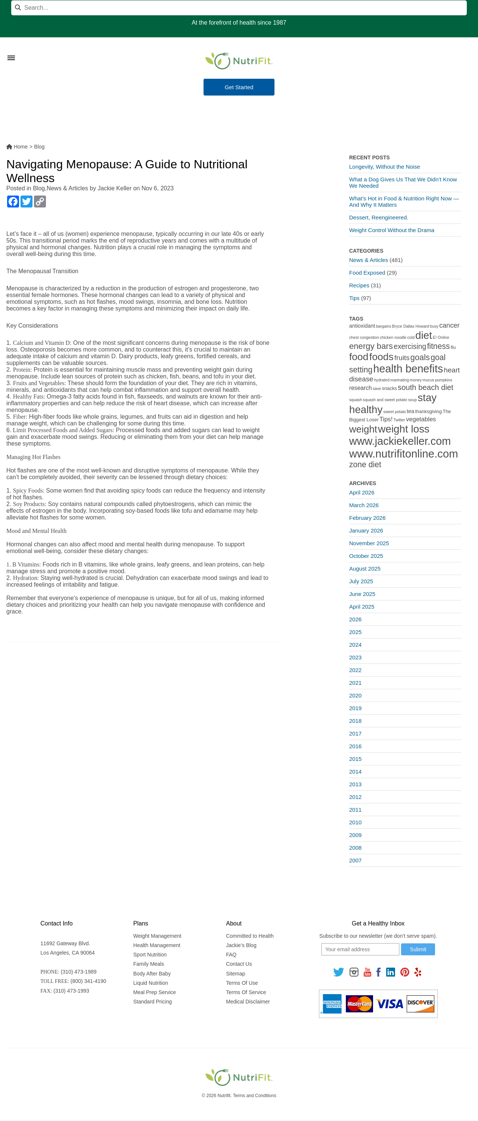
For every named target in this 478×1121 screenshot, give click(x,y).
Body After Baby (152, 974)
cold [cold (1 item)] (411, 337)
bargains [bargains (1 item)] (383, 326)
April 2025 (362, 606)
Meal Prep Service (154, 992)
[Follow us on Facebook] (378, 972)
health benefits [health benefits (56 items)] (408, 369)
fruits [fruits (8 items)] (402, 358)
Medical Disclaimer (248, 1002)
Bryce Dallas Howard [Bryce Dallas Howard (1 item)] (410, 326)
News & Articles (67, 188)
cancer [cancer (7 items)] (449, 325)
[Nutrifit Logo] (239, 61)
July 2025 (361, 581)
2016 (355, 746)
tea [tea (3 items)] (410, 411)
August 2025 (365, 568)
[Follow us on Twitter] (338, 972)
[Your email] (360, 949)
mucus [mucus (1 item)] (428, 380)
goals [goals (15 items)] (420, 357)
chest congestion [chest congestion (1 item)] (364, 337)
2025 (355, 632)
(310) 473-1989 (79, 972)
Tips (354, 298)
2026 (355, 619)
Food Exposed (367, 272)
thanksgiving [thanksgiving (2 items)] (428, 411)
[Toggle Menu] (11, 48)
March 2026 (364, 505)
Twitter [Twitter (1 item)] (399, 420)
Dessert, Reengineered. (378, 217)
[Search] (239, 7)
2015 (355, 759)
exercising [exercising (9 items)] (410, 346)
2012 (355, 797)
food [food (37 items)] (359, 356)
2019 (355, 708)
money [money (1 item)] (416, 380)
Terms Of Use (242, 983)
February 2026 (367, 518)
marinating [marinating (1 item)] (399, 380)
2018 (355, 721)
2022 (355, 670)
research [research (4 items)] (360, 388)
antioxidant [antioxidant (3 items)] (362, 326)
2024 (355, 644)
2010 (355, 822)
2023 (355, 657)
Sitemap (235, 974)
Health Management (156, 945)
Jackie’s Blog (241, 945)
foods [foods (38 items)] (381, 356)
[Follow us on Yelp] (418, 972)
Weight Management (157, 936)
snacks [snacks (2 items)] (389, 388)
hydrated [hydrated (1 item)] (381, 380)
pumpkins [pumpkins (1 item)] (443, 380)
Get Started (239, 87)
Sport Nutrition (150, 955)
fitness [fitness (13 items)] (438, 346)
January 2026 (366, 530)
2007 (355, 860)
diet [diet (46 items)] (423, 335)
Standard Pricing (152, 1002)
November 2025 (369, 543)
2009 (355, 835)
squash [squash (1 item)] (355, 399)
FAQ (231, 955)
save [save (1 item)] (377, 388)
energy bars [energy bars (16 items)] (371, 346)
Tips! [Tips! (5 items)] (385, 419)
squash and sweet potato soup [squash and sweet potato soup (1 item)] (390, 399)
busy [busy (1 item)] (434, 326)
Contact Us (239, 964)
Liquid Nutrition (150, 983)
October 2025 (366, 556)
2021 (355, 683)
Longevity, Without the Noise (384, 166)
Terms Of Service (246, 992)
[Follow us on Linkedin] (390, 972)
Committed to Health (250, 936)
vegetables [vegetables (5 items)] (421, 419)
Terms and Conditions (254, 1095)
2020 (355, 695)
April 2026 (362, 492)
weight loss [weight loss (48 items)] (403, 429)
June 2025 (362, 594)
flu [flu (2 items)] (453, 347)
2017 (355, 733)
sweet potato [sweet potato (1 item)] (395, 411)
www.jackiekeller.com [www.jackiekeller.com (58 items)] (400, 441)
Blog (39, 188)
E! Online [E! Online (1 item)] (441, 337)
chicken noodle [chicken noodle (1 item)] (393, 337)
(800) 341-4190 (88, 981)
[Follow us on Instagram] (354, 972)
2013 (355, 784)
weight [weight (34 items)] (363, 429)
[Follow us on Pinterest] (404, 972)
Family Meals (148, 964)
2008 (355, 847)
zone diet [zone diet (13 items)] (365, 464)
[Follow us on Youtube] (367, 972)
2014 (355, 771)
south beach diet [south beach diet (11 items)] (425, 387)
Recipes (359, 285)
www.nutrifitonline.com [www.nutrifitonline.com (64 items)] (403, 453)
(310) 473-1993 (71, 991)
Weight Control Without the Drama (391, 230)
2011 (355, 809)
